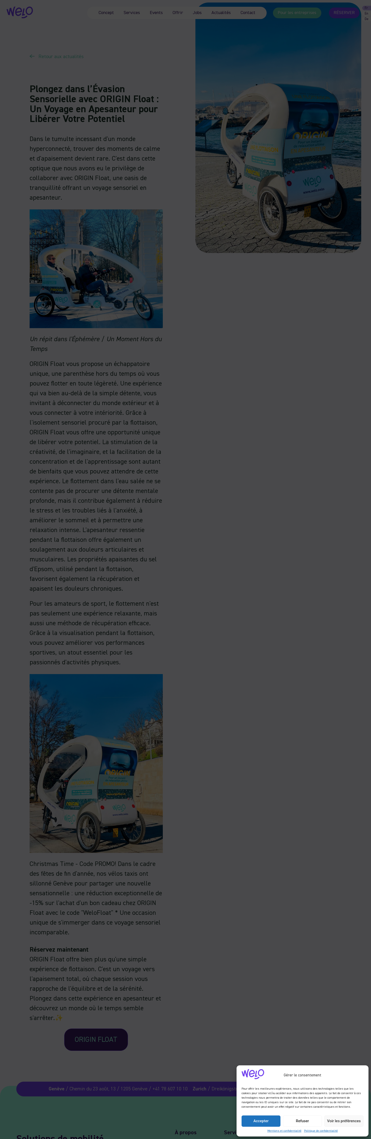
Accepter (260, 1121)
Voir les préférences (344, 1121)
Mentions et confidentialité (284, 1130)
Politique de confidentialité (321, 1130)
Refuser (302, 1121)
